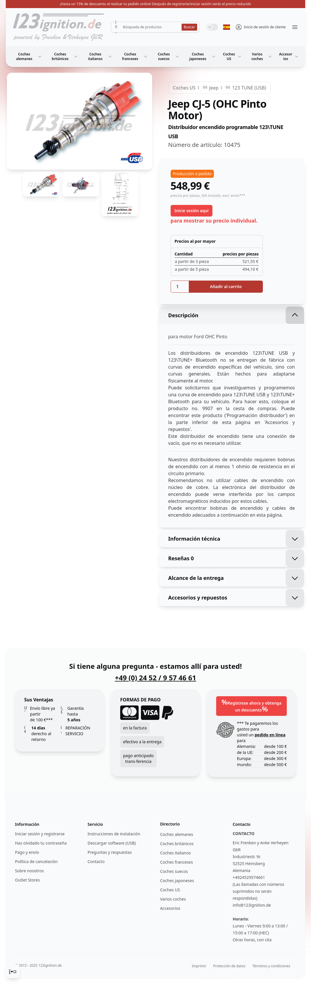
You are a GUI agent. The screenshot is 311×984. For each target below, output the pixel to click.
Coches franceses (135, 56)
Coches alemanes (29, 56)
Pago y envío (27, 852)
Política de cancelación (36, 861)
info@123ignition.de (252, 905)
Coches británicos (65, 56)
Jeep (213, 88)
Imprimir (199, 966)
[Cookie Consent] (13, 971)
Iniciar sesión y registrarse (40, 834)
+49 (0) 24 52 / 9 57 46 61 (155, 677)
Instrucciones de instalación (114, 834)
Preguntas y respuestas (110, 852)
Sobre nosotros (29, 870)
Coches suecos (169, 56)
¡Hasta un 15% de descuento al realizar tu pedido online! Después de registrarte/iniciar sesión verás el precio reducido (155, 3)
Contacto (96, 861)
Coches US (232, 56)
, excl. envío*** (233, 195)
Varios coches (262, 56)
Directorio (170, 824)
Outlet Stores (27, 880)
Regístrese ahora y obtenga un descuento (251, 705)
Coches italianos (100, 56)
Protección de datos (229, 966)
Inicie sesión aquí (192, 210)
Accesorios (289, 56)
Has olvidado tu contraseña (41, 843)
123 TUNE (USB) (249, 88)
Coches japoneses (202, 56)
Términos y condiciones (271, 966)
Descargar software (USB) (112, 843)
